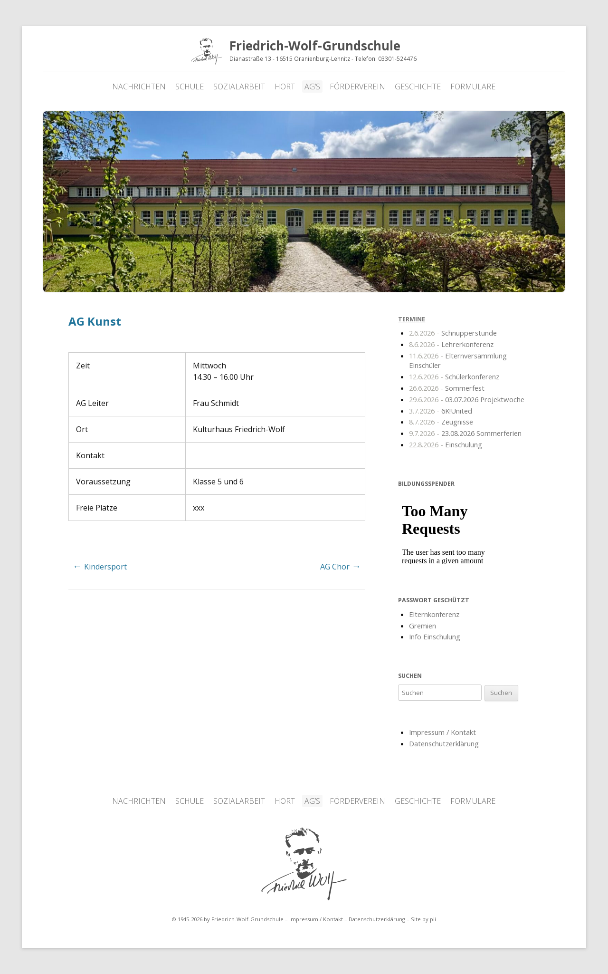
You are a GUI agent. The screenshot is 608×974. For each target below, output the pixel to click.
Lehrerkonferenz (451, 344)
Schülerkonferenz (454, 376)
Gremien (422, 625)
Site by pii (423, 919)
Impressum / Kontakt (442, 732)
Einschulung (445, 444)
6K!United (440, 410)
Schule (189, 86)
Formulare (472, 86)
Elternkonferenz (434, 614)
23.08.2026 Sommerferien (465, 433)
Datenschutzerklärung (444, 743)
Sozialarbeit (239, 86)
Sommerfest (446, 388)
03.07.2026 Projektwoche (466, 399)
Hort (285, 86)
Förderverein (357, 86)
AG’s (312, 86)
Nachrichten (139, 86)
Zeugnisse (441, 421)
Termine (411, 319)
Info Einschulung (434, 636)
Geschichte (418, 86)
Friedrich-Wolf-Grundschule (304, 864)
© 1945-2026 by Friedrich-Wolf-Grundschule (227, 919)
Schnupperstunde (453, 333)
